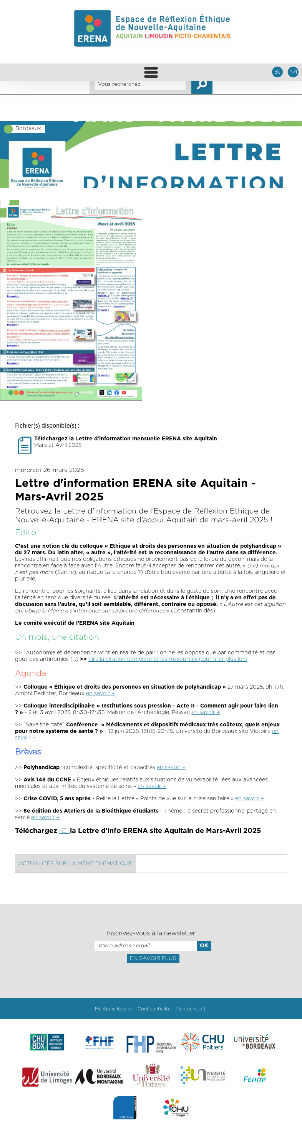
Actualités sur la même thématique (75, 863)
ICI (64, 831)
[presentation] (151, 980)
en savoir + (100, 693)
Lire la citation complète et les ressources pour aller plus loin (167, 659)
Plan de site (189, 1009)
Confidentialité (154, 1009)
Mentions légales (114, 1009)
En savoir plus (153, 958)
